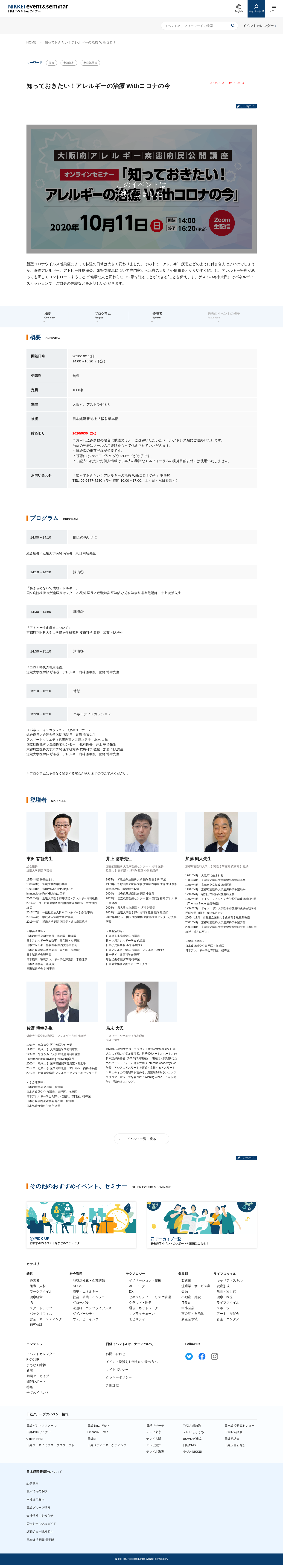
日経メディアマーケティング (107, 1445)
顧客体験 (36, 1324)
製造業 (186, 1280)
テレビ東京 (153, 1432)
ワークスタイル (41, 1291)
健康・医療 (225, 1297)
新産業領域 (189, 1319)
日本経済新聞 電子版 (40, 1540)
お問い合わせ (115, 1354)
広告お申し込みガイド (41, 1523)
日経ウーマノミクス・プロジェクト (50, 1445)
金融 (184, 1291)
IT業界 (186, 1302)
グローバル (81, 1302)
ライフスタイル (228, 1302)
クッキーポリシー (119, 1377)
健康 (51, 62)
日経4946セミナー (38, 1432)
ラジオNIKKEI (192, 1451)
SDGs (77, 1286)
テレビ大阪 (153, 1438)
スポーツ (223, 1308)
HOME (31, 42)
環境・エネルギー (86, 1291)
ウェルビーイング (86, 1319)
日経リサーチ (155, 1425)
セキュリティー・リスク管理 (150, 1297)
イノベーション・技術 (145, 1280)
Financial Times (98, 1432)
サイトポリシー (117, 1369)
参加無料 (68, 62)
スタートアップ (41, 1308)
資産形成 (223, 1286)
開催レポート (36, 1381)
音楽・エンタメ (228, 1319)
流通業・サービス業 (195, 1286)
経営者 (34, 1280)
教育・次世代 (226, 1291)
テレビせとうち (193, 1432)
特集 (29, 1387)
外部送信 (112, 1385)
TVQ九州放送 (192, 1425)
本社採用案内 (35, 1499)
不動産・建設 (191, 1297)
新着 (29, 1370)
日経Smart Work (98, 1425)
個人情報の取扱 (36, 1491)
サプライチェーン (142, 1313)
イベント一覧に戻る (141, 1139)
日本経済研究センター (239, 1425)
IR (31, 1302)
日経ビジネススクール (41, 1425)
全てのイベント (37, 1392)
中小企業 (187, 1308)
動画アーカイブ (37, 1376)
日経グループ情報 (38, 1507)
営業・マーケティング (46, 1319)
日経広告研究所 (235, 1445)
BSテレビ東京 (192, 1438)
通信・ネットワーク (143, 1308)
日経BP (92, 1438)
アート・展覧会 (228, 1313)
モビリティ (137, 1319)
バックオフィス (41, 1313)
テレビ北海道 (155, 1451)
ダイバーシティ (84, 1313)
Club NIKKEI (34, 1438)
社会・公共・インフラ (89, 1297)
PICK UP (32, 1359)
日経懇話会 (232, 1438)
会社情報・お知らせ (39, 1515)
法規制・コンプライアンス (92, 1308)
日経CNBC (190, 1445)
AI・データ (137, 1286)
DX (131, 1291)
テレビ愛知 (153, 1445)
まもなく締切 (36, 1365)
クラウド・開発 (140, 1302)
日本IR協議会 (233, 1432)
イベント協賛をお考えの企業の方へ (132, 1362)
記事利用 (32, 1483)
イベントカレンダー (40, 1354)
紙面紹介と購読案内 (39, 1531)
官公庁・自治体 (192, 1313)
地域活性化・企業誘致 (89, 1280)
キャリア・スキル (229, 1280)
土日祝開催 (90, 62)
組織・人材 (38, 1286)
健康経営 (36, 1297)
